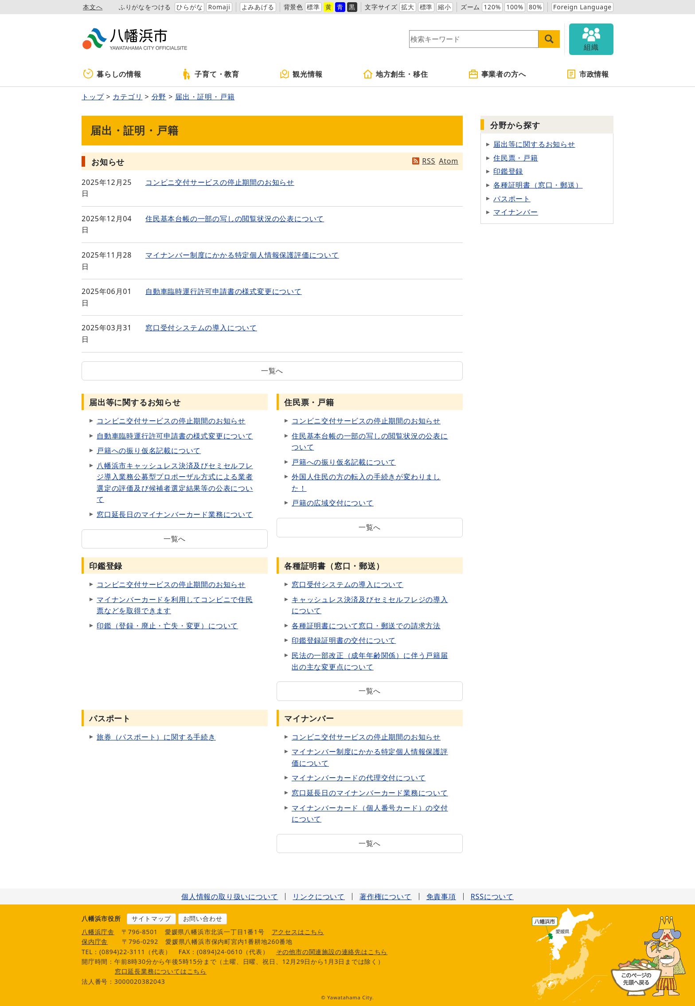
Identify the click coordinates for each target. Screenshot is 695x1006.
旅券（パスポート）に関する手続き (156, 737)
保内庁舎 (95, 941)
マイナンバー (515, 212)
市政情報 (587, 74)
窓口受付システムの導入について (201, 328)
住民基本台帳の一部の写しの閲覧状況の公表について (234, 218)
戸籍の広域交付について (333, 503)
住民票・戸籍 (515, 158)
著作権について (385, 896)
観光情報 (300, 74)
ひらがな (189, 7)
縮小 (444, 7)
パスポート (512, 199)
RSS (428, 161)
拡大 (407, 7)
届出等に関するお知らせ (534, 144)
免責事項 (441, 896)
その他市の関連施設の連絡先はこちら (332, 951)
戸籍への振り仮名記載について (149, 450)
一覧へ (272, 371)
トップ (93, 97)
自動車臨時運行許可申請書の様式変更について (223, 291)
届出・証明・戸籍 (204, 97)
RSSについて (492, 896)
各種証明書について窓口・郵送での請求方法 (366, 625)
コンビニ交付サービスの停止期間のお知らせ (219, 182)
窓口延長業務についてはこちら (161, 971)
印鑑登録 (508, 171)
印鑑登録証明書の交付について (344, 640)
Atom (448, 161)
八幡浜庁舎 (98, 932)
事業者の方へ (497, 74)
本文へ (92, 7)
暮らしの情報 (112, 74)
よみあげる (258, 7)
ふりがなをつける (145, 7)
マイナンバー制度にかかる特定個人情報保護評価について (242, 255)
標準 (313, 7)
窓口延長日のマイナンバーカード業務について (175, 514)
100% (514, 7)
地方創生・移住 (395, 74)
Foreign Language (582, 7)
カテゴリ (127, 97)
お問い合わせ (203, 918)
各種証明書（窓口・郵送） (538, 185)
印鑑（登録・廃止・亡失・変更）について (167, 625)
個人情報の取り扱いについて (229, 896)
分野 (159, 97)
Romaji (219, 7)
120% (492, 7)
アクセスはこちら (298, 932)
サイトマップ (151, 918)
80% (535, 7)
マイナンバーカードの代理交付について (359, 778)
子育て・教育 (210, 74)
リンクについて (319, 896)
